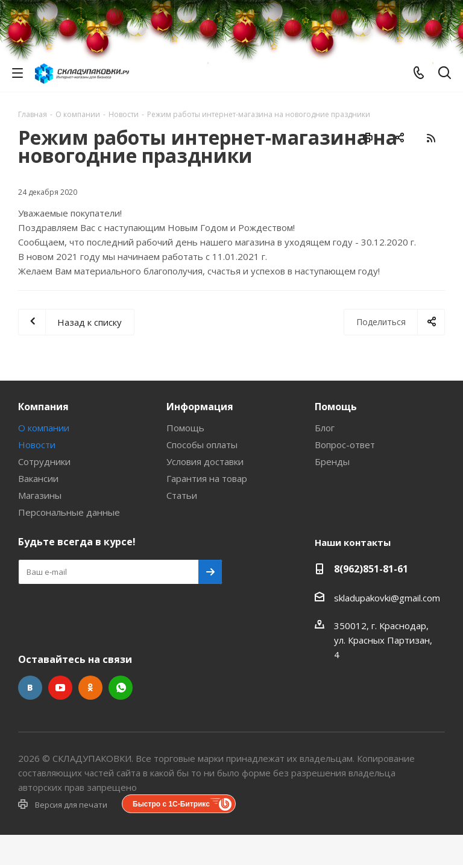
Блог (325, 428)
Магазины (39, 495)
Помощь (185, 428)
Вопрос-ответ (345, 445)
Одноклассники (90, 688)
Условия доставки (205, 461)
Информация (199, 406)
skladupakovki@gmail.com (387, 598)
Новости (36, 445)
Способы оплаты (202, 445)
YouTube (60, 688)
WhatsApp (121, 688)
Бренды (332, 461)
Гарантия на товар (206, 478)
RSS (431, 138)
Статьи (181, 495)
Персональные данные (69, 512)
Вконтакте (30, 688)
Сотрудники (44, 461)
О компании (43, 428)
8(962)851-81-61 (371, 568)
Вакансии (38, 478)
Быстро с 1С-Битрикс (171, 804)
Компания (43, 406)
